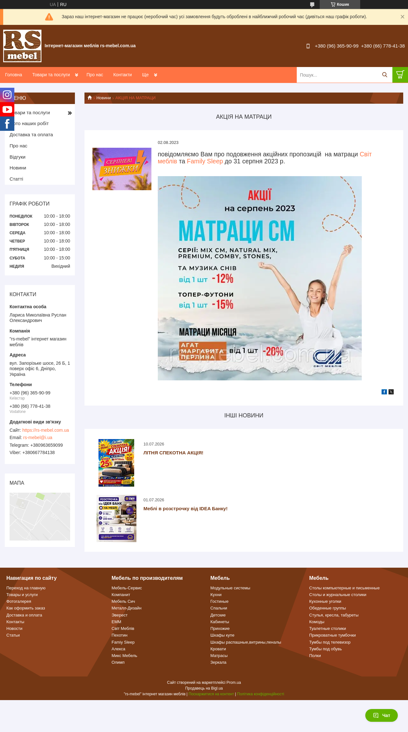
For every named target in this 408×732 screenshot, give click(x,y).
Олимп (118, 662)
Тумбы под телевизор (330, 642)
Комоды (316, 621)
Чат (381, 715)
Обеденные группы (327, 608)
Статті (16, 179)
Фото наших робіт (29, 123)
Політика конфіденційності (260, 694)
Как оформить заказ (25, 608)
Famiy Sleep (123, 642)
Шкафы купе (222, 635)
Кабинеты (219, 621)
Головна (13, 74)
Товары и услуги (22, 594)
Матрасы (219, 655)
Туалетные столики (327, 628)
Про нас (94, 74)
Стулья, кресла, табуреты (334, 615)
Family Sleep (205, 161)
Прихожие (219, 628)
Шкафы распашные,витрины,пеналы (245, 642)
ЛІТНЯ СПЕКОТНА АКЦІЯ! (173, 452)
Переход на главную (26, 588)
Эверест (119, 615)
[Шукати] (384, 75)
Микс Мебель (124, 655)
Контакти (122, 74)
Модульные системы (230, 588)
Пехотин (119, 635)
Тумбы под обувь (325, 648)
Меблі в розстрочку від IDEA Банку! (185, 508)
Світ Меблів (123, 628)
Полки (315, 655)
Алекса (118, 648)
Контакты (15, 621)
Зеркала (218, 662)
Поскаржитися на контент (211, 694)
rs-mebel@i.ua (37, 437)
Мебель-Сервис (127, 588)
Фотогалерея (18, 601)
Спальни (218, 608)
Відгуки (18, 157)
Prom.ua (234, 682)
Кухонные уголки (325, 601)
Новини (103, 97)
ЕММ (116, 621)
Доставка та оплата (31, 134)
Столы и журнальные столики (337, 594)
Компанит (121, 594)
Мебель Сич (123, 601)
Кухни (216, 594)
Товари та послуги (51, 74)
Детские (218, 615)
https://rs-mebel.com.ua (45, 430)
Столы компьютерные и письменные (344, 588)
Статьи (13, 635)
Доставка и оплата (24, 615)
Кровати (218, 648)
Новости (14, 628)
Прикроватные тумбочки (332, 635)
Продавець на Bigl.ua (204, 688)
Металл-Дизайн (127, 608)
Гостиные (219, 601)
